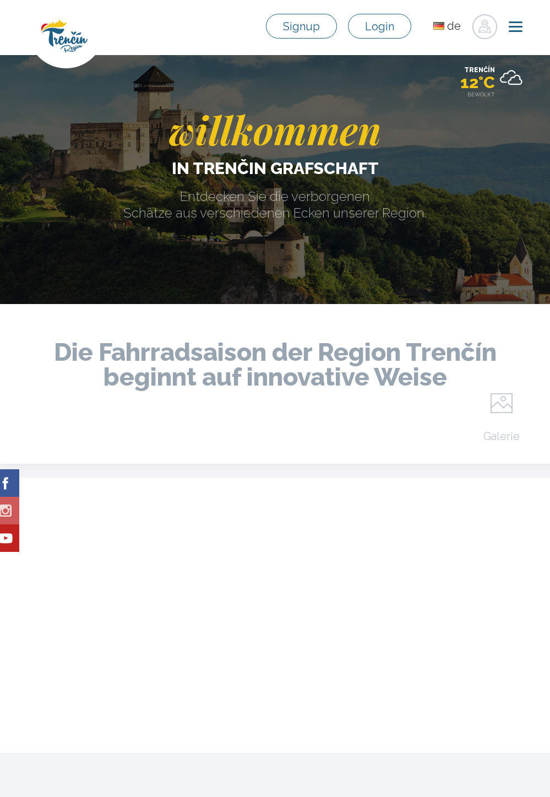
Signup (301, 26)
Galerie (501, 436)
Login (379, 26)
